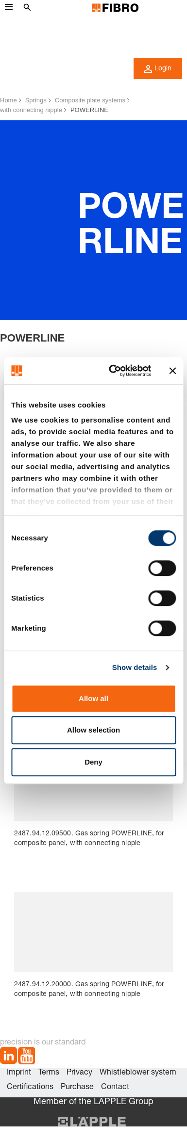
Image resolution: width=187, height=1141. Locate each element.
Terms (48, 1073)
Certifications (30, 1088)
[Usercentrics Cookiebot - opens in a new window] (112, 370)
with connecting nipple (31, 110)
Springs (36, 100)
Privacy (79, 1073)
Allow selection (93, 730)
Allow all (93, 698)
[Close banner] (172, 370)
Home (8, 100)
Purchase (77, 1088)
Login (157, 69)
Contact (115, 1088)
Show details (134, 667)
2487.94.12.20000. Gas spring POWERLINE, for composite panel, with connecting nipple (89, 989)
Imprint (19, 1073)
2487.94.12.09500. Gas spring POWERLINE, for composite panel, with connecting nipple (89, 839)
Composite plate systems (90, 100)
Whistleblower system (138, 1073)
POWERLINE (89, 110)
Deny (93, 762)
